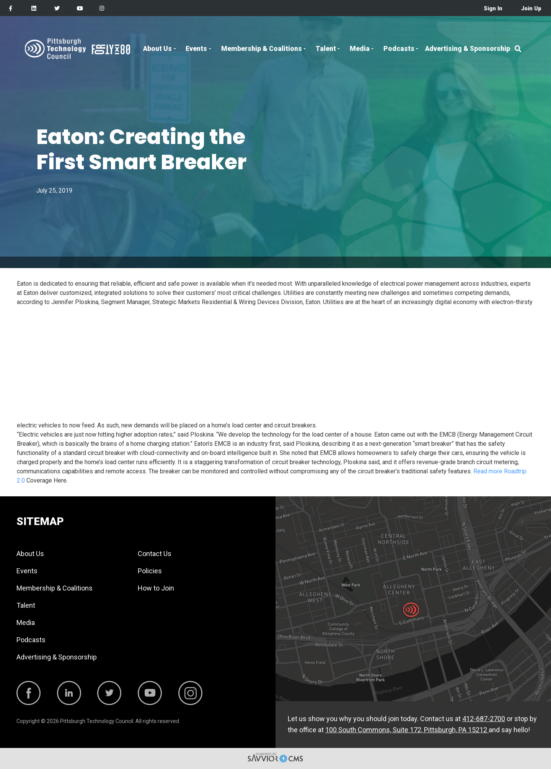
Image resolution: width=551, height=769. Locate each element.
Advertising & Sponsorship (467, 48)
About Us (157, 48)
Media (360, 48)
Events (196, 48)
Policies (150, 571)
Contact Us (154, 554)
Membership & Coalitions (261, 48)
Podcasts (398, 48)
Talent (326, 48)
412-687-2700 (483, 719)
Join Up (531, 8)
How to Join (156, 588)
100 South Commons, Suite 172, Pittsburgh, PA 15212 (407, 730)
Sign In (493, 8)
